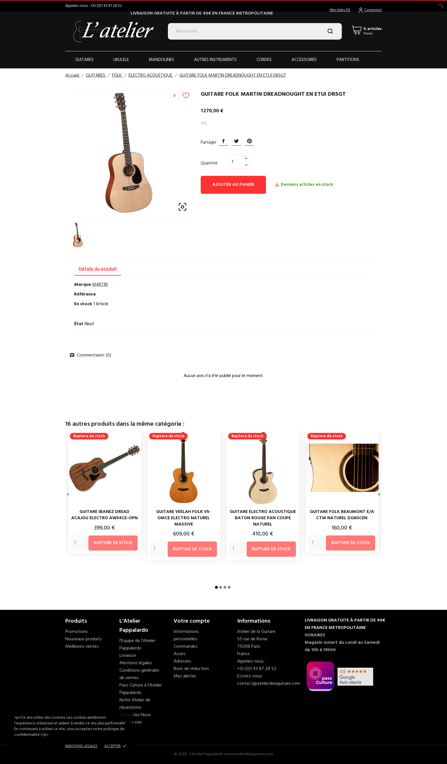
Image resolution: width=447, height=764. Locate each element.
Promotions (76, 631)
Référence (85, 294)
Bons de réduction (191, 669)
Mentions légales (135, 663)
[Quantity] (79, 543)
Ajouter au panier (233, 184)
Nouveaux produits (83, 639)
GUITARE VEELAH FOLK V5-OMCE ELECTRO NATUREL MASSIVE (183, 518)
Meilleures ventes (82, 646)
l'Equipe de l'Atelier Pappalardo (137, 644)
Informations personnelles (186, 635)
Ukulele (121, 59)
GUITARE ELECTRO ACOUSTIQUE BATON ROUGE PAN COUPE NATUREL (263, 518)
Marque (82, 284)
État (79, 324)
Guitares (84, 59)
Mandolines (161, 59)
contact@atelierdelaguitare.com (268, 683)
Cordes (264, 59)
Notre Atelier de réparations (134, 703)
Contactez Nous (135, 715)
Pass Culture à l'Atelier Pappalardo (140, 689)
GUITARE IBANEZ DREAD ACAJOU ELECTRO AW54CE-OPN (104, 515)
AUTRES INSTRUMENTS (215, 59)
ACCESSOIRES (304, 59)
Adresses (182, 661)
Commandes (186, 646)
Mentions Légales (81, 746)
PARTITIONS (348, 59)
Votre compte (192, 621)
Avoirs (180, 654)
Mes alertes (185, 676)
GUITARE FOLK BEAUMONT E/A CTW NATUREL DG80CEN (342, 515)
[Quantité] (236, 162)
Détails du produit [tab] (98, 269)
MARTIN (100, 284)
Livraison (127, 655)
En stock (83, 304)
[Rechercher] (255, 31)
